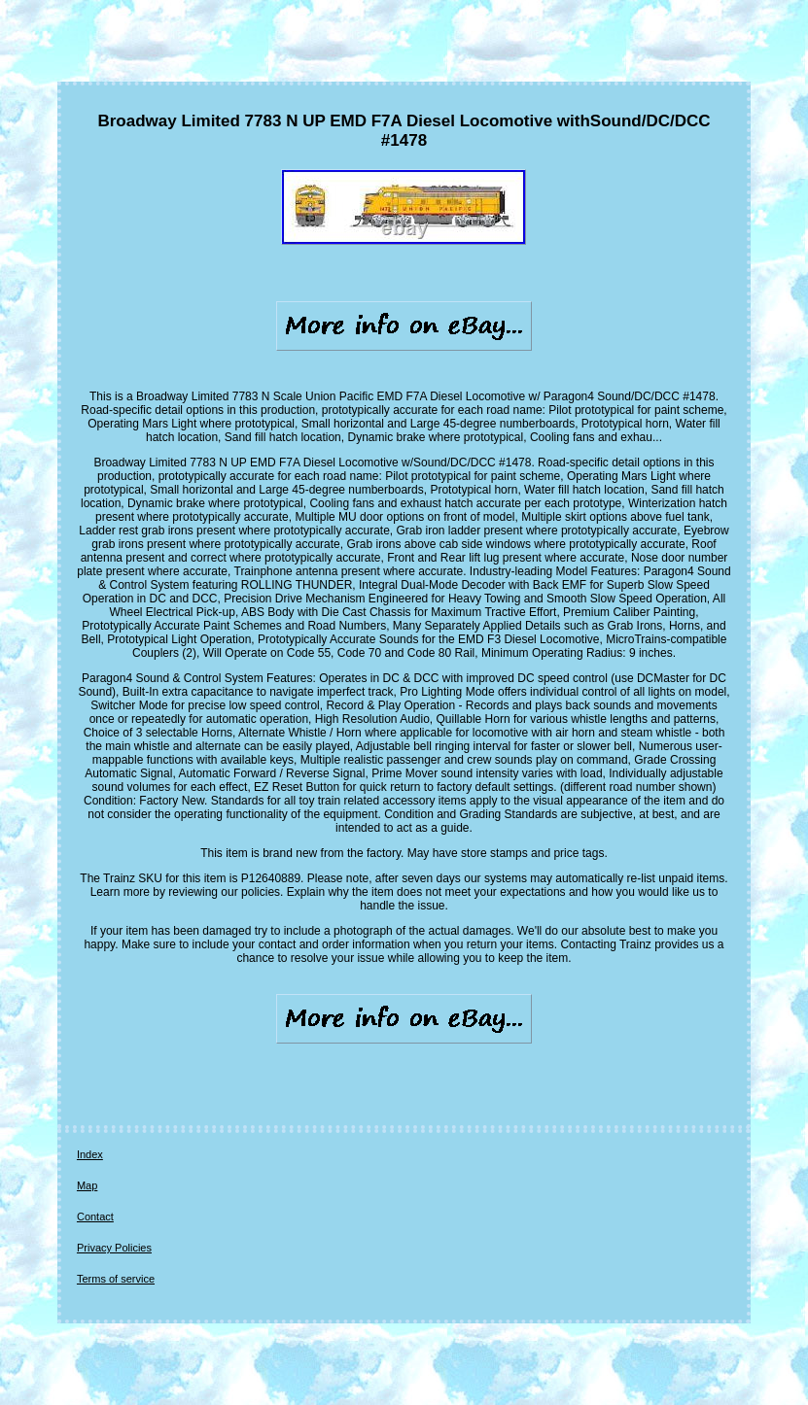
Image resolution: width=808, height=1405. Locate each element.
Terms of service (116, 1279)
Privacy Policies (114, 1247)
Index (90, 1154)
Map (87, 1185)
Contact (95, 1216)
